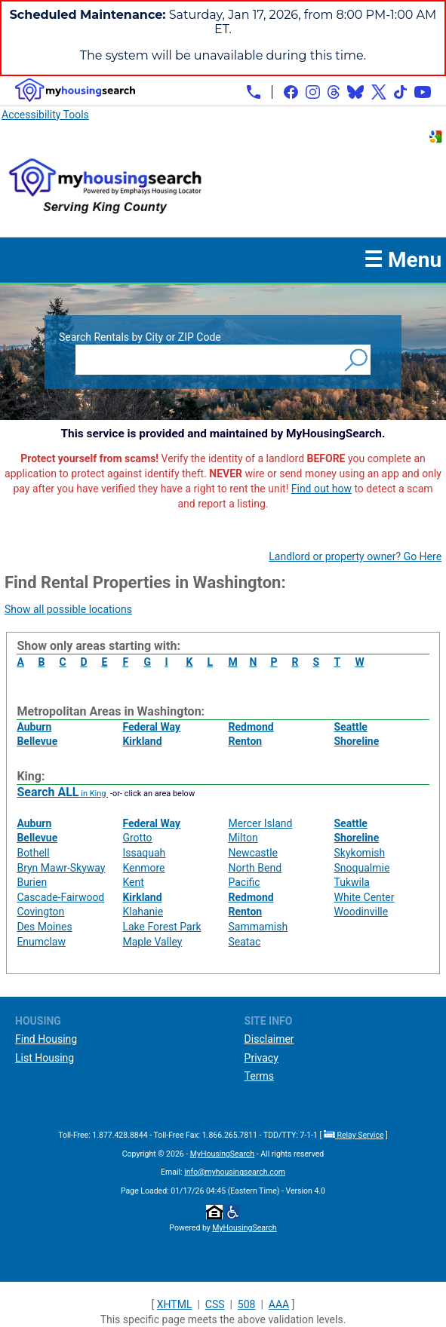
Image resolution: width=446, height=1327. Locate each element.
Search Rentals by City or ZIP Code (140, 337)
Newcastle (253, 853)
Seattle (351, 727)
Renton (245, 741)
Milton (242, 838)
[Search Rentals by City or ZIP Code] (208, 360)
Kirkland (141, 741)
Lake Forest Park (161, 927)
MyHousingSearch (222, 1154)
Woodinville (361, 912)
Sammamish (258, 927)
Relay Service (354, 1135)
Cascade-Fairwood (60, 897)
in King (62, 793)
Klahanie (142, 912)
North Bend (254, 868)
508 (247, 1304)
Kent (132, 882)
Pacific (244, 882)
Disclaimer (269, 1039)
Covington (40, 912)
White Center (364, 897)
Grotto (137, 838)
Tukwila (352, 882)
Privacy (261, 1058)
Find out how (321, 489)
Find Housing (46, 1039)
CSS (215, 1304)
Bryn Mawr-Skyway (61, 868)
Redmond (250, 727)
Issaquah (143, 853)
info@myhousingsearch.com (234, 1172)
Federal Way (151, 727)
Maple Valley (152, 942)
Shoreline (357, 741)
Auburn (34, 727)
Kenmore (143, 868)
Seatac (244, 942)
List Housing (44, 1058)
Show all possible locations (68, 609)
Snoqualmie (362, 868)
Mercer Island (260, 823)
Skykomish (360, 853)
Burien (32, 882)
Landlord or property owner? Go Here (355, 556)
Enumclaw (41, 942)
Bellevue (37, 741)
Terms (259, 1076)
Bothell (33, 853)
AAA (279, 1304)
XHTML (174, 1304)
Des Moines (44, 927)
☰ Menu (402, 259)
